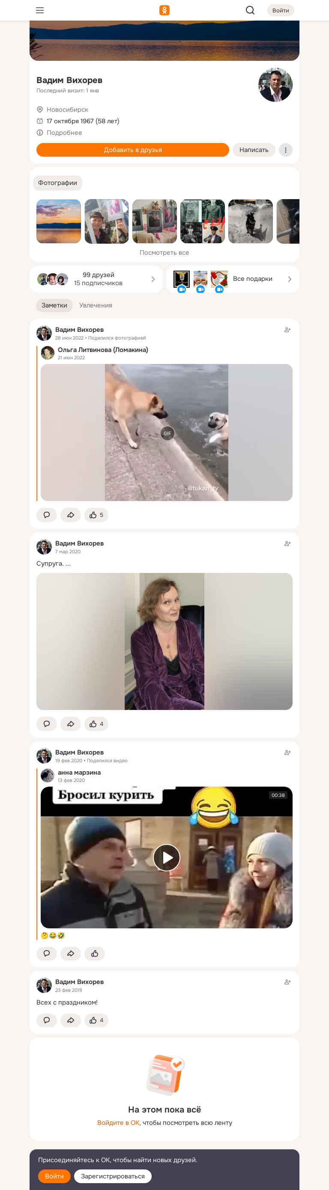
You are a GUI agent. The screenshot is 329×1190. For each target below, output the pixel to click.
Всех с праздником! (67, 1002)
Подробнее (64, 132)
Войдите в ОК (118, 1122)
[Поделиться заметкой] (70, 515)
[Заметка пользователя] (164, 992)
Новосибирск (67, 109)
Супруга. (50, 563)
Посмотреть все (164, 252)
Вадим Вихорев (69, 80)
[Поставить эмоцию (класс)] (96, 515)
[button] (57, 183)
